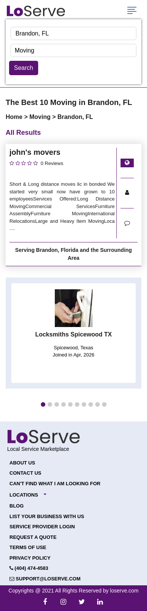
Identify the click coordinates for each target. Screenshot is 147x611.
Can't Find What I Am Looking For (55, 483)
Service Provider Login (42, 526)
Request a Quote (33, 537)
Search (23, 68)
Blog (16, 506)
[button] (43, 404)
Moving (40, 117)
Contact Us (25, 473)
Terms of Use (27, 547)
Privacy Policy (30, 558)
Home (15, 117)
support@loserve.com (44, 579)
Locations (23, 495)
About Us (22, 463)
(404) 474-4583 (28, 568)
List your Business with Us (46, 516)
